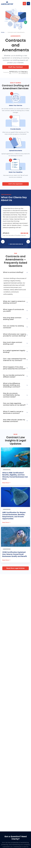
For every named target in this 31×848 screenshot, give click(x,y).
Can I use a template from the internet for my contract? (14, 359)
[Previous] (3, 241)
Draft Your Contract (15, 67)
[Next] (28, 241)
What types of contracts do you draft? (13, 310)
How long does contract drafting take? (12, 318)
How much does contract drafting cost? (12, 343)
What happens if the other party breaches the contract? (14, 368)
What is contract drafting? (13, 272)
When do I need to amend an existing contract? (14, 302)
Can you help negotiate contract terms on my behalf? (14, 404)
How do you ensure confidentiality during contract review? (11, 395)
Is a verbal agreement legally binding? (14, 351)
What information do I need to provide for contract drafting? (14, 335)
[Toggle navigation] (24, 3)
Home (2, 32)
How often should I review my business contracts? (14, 420)
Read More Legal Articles (15, 568)
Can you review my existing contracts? (13, 326)
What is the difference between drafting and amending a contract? (11, 385)
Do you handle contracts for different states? (13, 376)
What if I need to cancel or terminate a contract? (13, 412)
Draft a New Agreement (15, 184)
